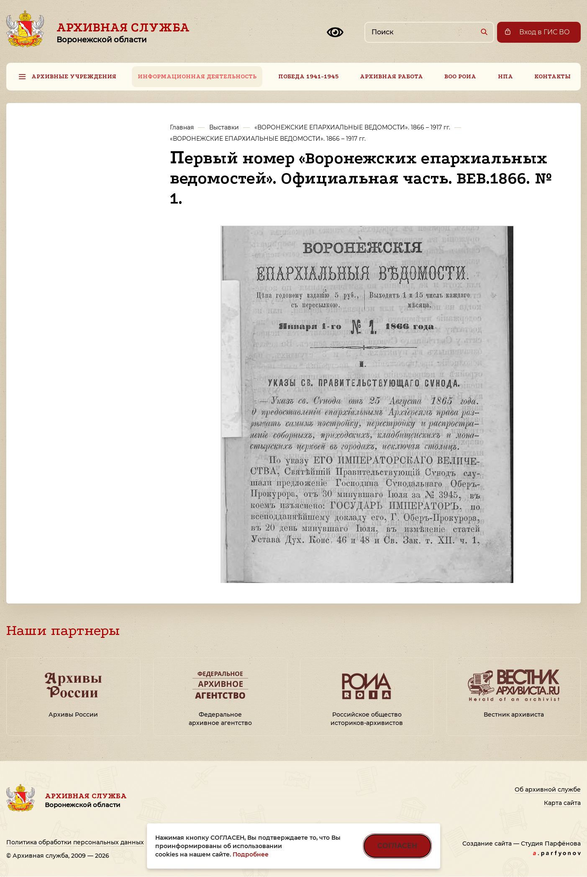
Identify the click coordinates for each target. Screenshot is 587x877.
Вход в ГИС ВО (544, 32)
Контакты (552, 76)
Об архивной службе (548, 789)
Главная (182, 127)
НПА (505, 76)
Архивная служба (123, 32)
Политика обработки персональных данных (75, 842)
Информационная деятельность (197, 76)
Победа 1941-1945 (308, 76)
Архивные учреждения (73, 76)
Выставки (224, 127)
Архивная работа (391, 76)
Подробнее (251, 854)
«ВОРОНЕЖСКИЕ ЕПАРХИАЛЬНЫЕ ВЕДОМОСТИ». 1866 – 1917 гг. (352, 127)
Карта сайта (562, 803)
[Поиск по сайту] (429, 32)
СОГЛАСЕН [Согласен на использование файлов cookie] (397, 846)
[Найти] (484, 32)
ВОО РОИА (460, 76)
